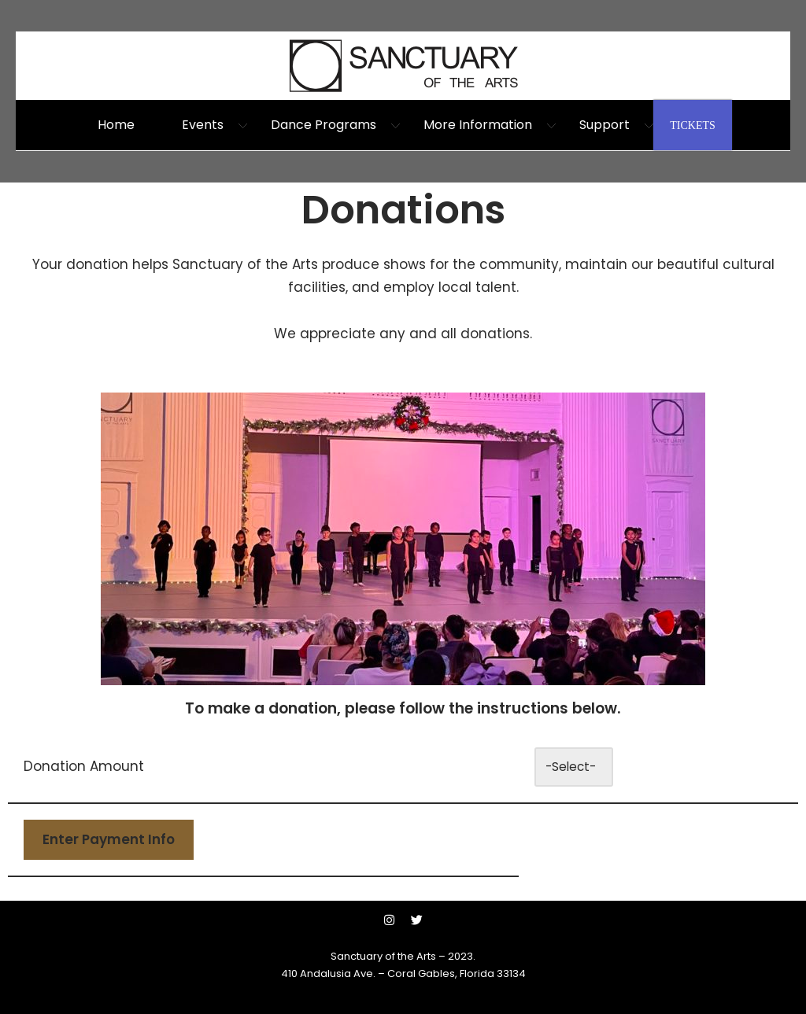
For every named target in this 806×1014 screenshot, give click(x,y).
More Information (477, 125)
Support (604, 125)
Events (203, 125)
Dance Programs (323, 125)
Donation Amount (84, 766)
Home (116, 125)
